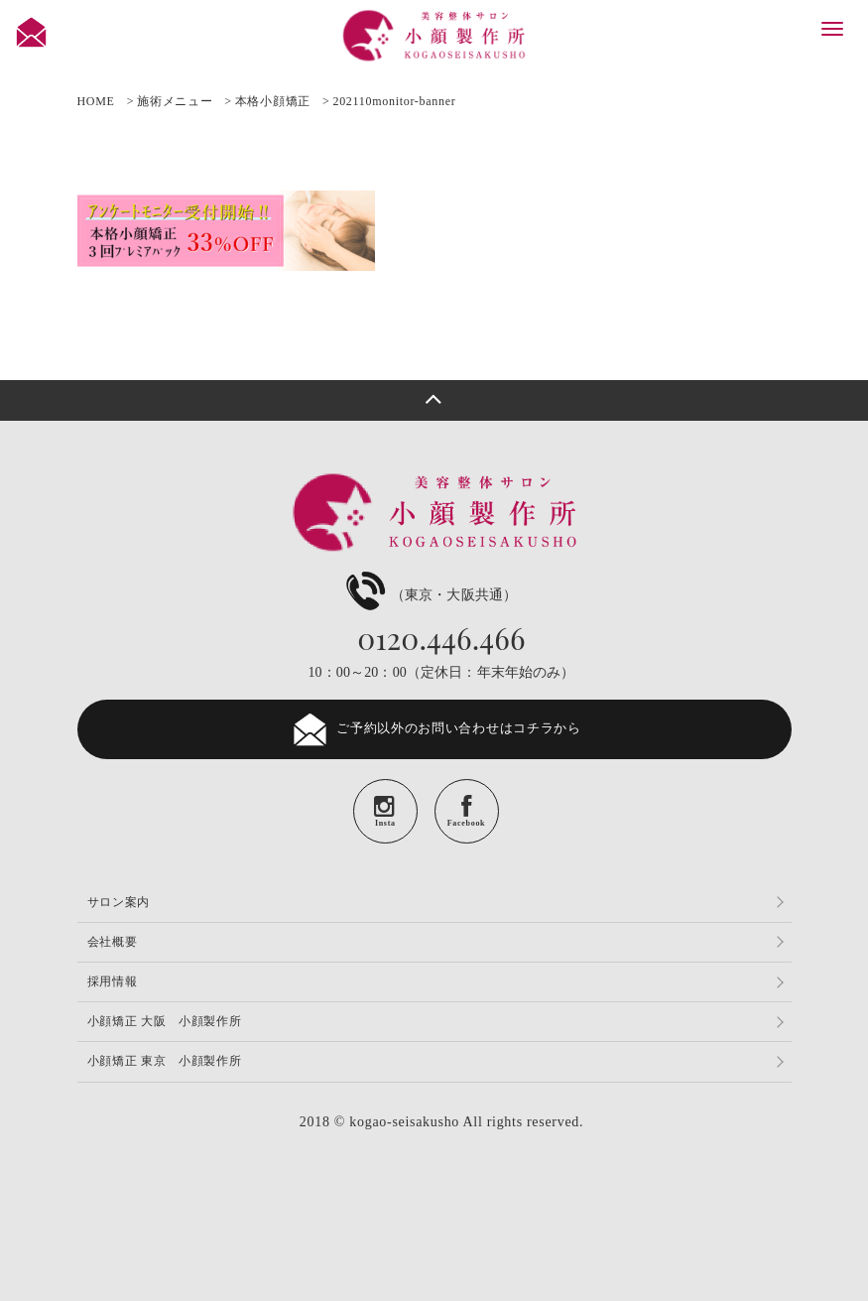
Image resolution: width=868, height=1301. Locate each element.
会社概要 (112, 942)
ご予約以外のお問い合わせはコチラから (434, 729)
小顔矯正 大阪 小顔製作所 (164, 1021)
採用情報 (112, 981)
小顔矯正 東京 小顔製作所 (164, 1061)
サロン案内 (119, 902)
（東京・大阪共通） (429, 594)
